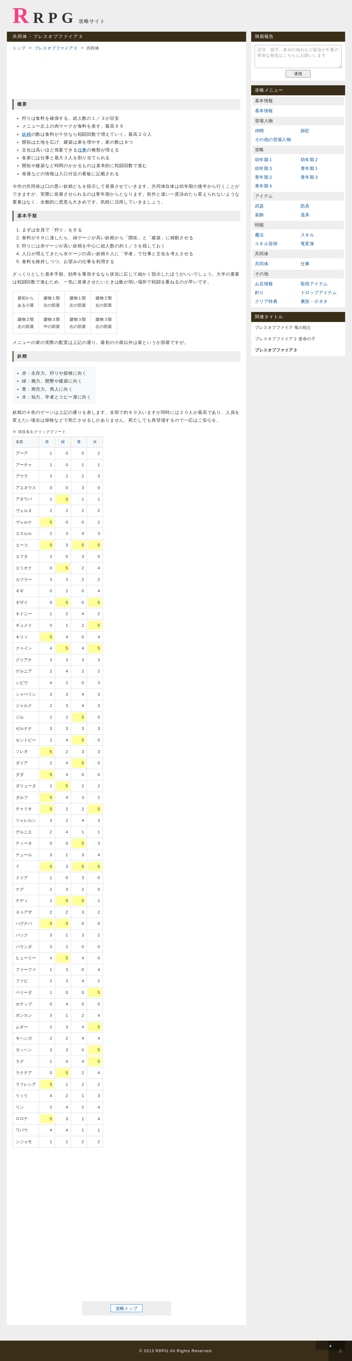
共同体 (261, 263)
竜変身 (307, 243)
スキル (307, 234)
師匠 (305, 130)
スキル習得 (266, 243)
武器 (259, 205)
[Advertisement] (127, 74)
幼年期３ (264, 168)
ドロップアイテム (319, 292)
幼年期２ (310, 159)
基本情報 (264, 110)
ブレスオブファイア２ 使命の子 (285, 338)
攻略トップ (126, 1308)
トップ (19, 48)
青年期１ (310, 168)
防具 (305, 205)
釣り (259, 292)
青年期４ (264, 185)
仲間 (259, 130)
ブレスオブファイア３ (56, 48)
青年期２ (264, 177)
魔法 (259, 234)
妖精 (26, 134)
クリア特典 (266, 301)
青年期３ (310, 177)
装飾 (259, 214)
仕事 (82, 149)
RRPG (45, 15)
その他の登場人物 (273, 139)
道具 (305, 214)
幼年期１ (264, 159)
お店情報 (264, 283)
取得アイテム (314, 283)
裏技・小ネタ (314, 301)
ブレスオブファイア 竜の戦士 (283, 327)
